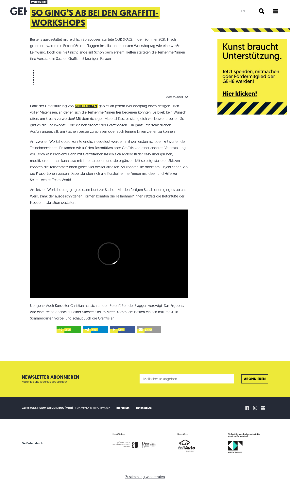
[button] (69, 329)
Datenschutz (144, 408)
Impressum (122, 408)
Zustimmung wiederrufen (145, 477)
